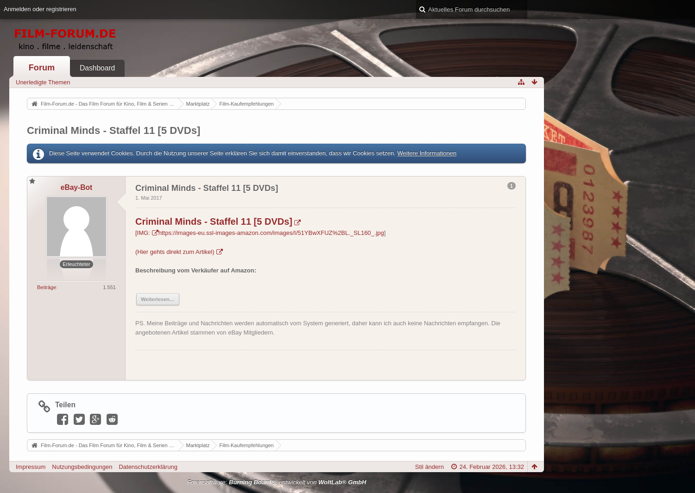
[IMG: (142, 232)
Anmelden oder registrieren (40, 9)
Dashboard (97, 68)
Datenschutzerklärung (148, 466)
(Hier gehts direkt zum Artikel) (175, 251)
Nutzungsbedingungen (82, 466)
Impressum (30, 466)
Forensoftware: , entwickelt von (276, 482)
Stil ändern (429, 466)
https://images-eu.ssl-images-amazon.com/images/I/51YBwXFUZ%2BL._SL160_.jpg (271, 232)
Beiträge (46, 287)
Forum (42, 67)
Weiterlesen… (158, 299)
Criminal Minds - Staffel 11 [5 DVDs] (113, 130)
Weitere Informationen (426, 153)
